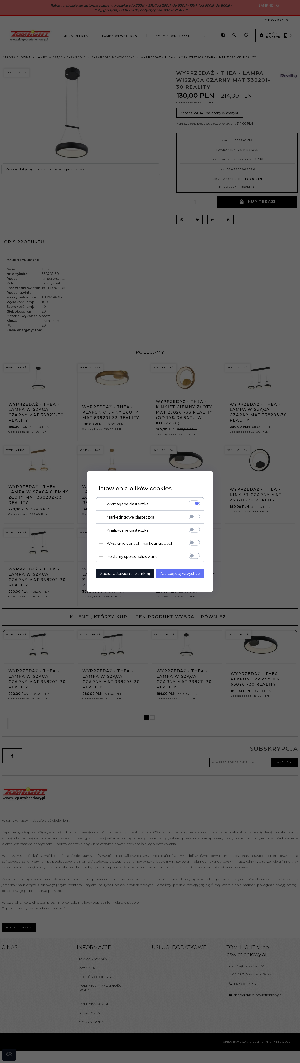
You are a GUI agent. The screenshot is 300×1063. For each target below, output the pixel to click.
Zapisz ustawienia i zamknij (125, 573)
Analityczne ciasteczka (128, 530)
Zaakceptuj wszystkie (180, 573)
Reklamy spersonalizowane (132, 556)
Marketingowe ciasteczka (130, 517)
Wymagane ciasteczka (128, 504)
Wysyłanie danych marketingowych (140, 543)
